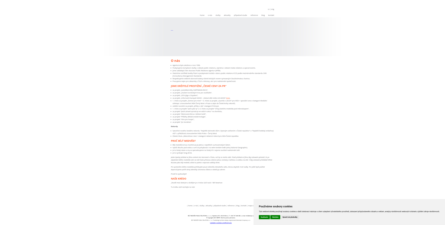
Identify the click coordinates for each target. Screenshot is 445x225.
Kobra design (224, 220)
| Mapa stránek (252, 206)
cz (268, 9)
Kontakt (271, 15)
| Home (189, 206)
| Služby (201, 206)
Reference (254, 15)
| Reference (230, 206)
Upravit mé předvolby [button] (289, 217)
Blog (263, 15)
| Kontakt (243, 206)
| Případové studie (219, 206)
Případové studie (240, 15)
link (228, 98)
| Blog (237, 206)
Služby (217, 15)
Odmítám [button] (275, 217)
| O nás (195, 206)
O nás (210, 15)
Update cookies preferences (221, 223)
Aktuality (227, 15)
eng (272, 9)
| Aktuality (208, 206)
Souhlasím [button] (264, 217)
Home (202, 15)
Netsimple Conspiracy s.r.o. (243, 220)
